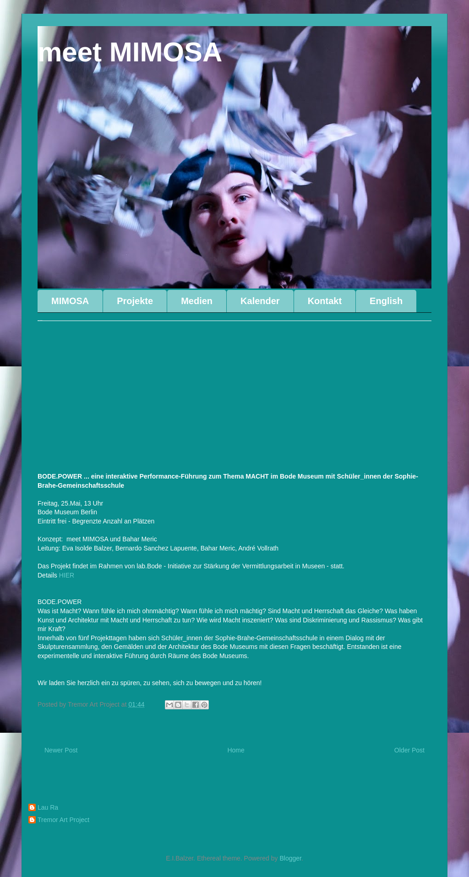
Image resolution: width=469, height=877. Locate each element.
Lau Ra (48, 807)
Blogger (290, 858)
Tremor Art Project (63, 819)
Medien (197, 301)
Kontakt (325, 301)
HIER (67, 575)
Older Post (409, 750)
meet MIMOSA (130, 52)
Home (235, 750)
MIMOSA (70, 301)
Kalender (260, 301)
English (386, 301)
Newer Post (60, 750)
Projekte (135, 301)
